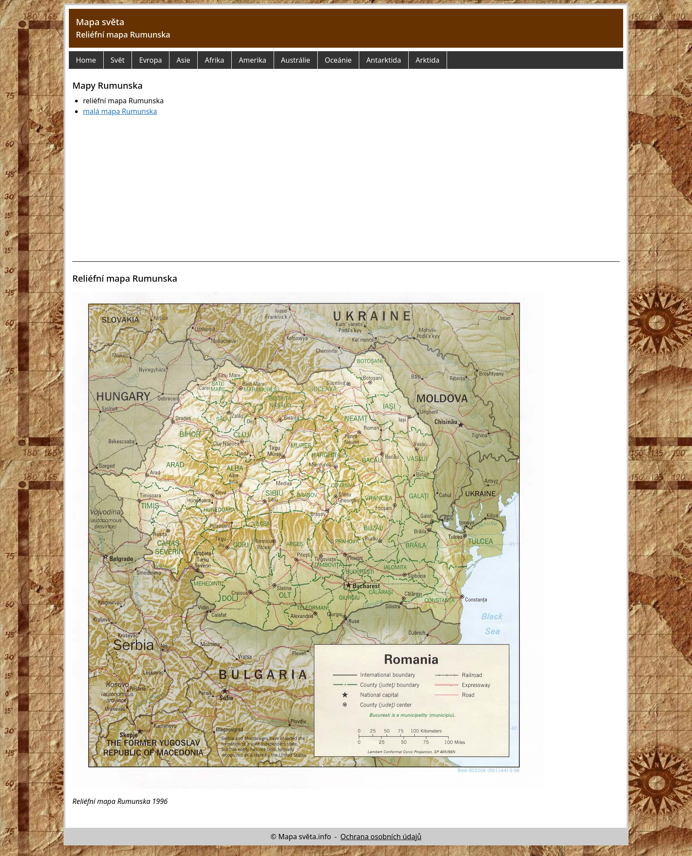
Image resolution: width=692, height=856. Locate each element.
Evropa (150, 60)
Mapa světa (100, 22)
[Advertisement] (346, 189)
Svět (118, 60)
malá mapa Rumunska (120, 111)
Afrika (214, 60)
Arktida (428, 60)
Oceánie (338, 60)
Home (86, 60)
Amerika (252, 60)
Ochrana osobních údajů (380, 836)
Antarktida (383, 60)
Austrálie (295, 60)
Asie (183, 60)
